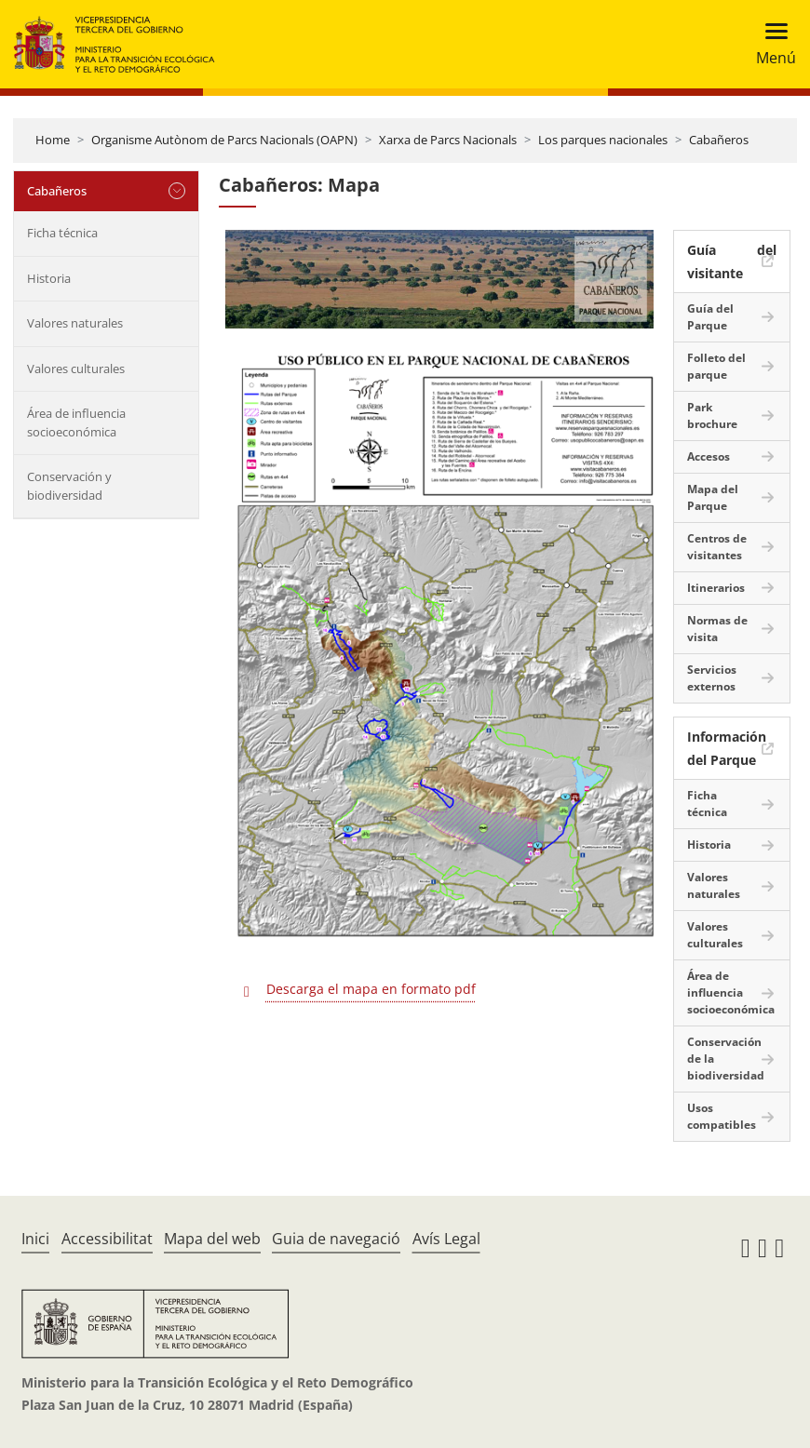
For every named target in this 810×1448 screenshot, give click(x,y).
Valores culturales (76, 368)
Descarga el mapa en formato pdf (371, 989)
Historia (49, 278)
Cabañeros (719, 139)
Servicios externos (711, 678)
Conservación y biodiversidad (69, 485)
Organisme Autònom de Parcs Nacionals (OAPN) (224, 139)
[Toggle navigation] (770, 44)
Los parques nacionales (603, 139)
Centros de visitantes (717, 546)
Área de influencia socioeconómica (76, 422)
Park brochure (712, 415)
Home (52, 139)
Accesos (708, 456)
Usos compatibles (721, 1116)
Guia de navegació (336, 1238)
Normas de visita (717, 628)
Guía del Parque (710, 317)
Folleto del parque (716, 366)
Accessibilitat (107, 1238)
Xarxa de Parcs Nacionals (448, 139)
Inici (35, 1238)
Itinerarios (716, 588)
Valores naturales (75, 323)
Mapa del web (212, 1238)
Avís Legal (446, 1238)
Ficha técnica (62, 232)
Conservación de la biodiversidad (725, 1058)
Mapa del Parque (712, 497)
